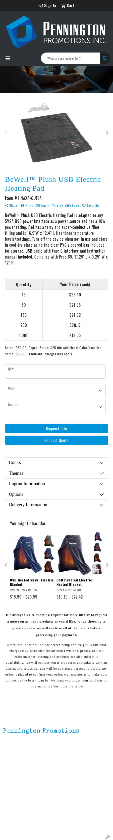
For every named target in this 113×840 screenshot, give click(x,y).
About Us (11, 784)
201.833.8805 (15, 758)
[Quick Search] (70, 58)
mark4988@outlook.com (24, 764)
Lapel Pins (12, 809)
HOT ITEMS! (13, 823)
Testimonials (14, 798)
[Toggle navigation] (7, 58)
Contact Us (12, 791)
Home (8, 777)
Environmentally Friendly (24, 816)
